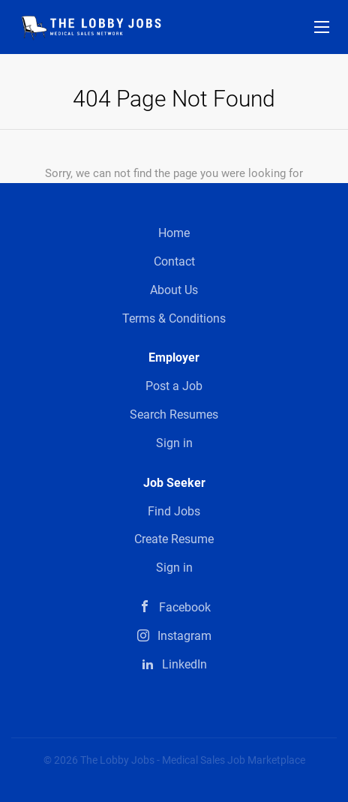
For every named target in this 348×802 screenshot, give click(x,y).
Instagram (185, 636)
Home (174, 233)
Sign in (174, 443)
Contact (174, 261)
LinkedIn (184, 664)
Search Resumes (174, 414)
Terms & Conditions (174, 318)
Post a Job (174, 386)
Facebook (185, 607)
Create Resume (174, 539)
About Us (174, 290)
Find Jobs (174, 511)
